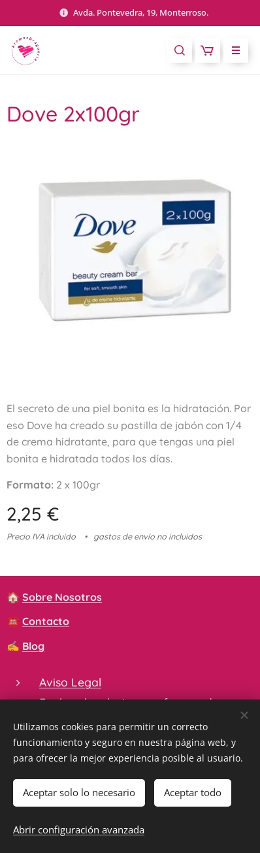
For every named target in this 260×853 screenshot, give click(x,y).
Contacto (45, 621)
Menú (231, 50)
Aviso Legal (70, 682)
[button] (179, 50)
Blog (33, 645)
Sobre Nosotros (62, 597)
